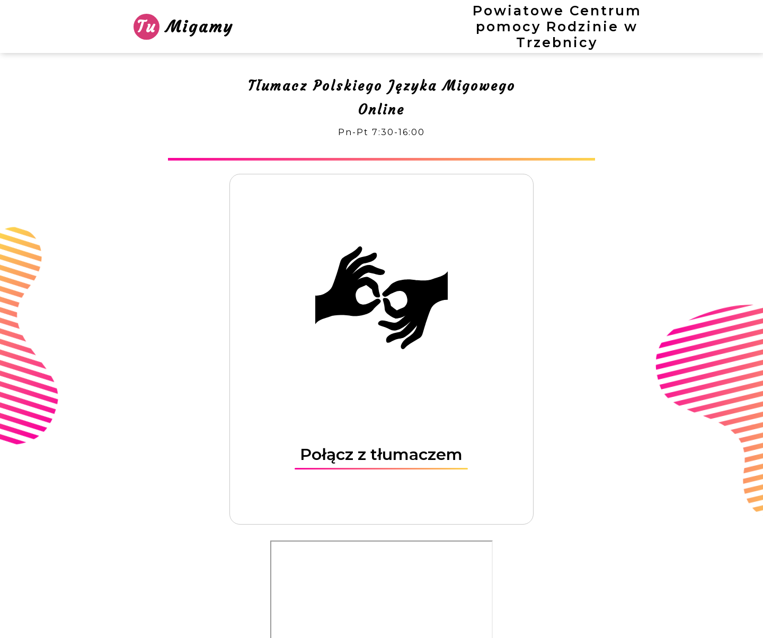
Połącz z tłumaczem (381, 454)
